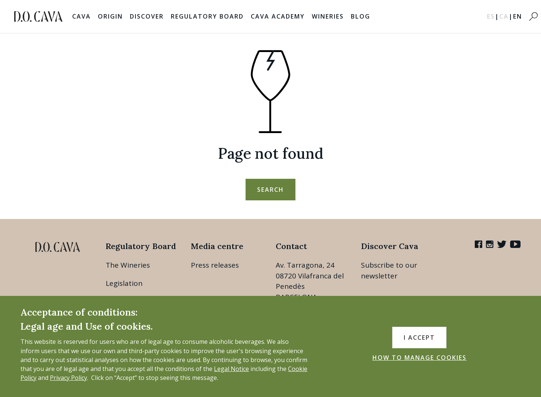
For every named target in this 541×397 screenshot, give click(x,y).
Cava (81, 16)
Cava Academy (278, 16)
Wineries (328, 16)
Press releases (215, 265)
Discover (147, 16)
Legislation (124, 283)
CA (506, 16)
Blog (360, 16)
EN (517, 16)
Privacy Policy (68, 378)
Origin (110, 16)
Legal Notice (231, 369)
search (270, 189)
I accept (419, 337)
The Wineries (128, 265)
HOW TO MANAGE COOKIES (419, 358)
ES (493, 16)
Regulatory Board (207, 16)
